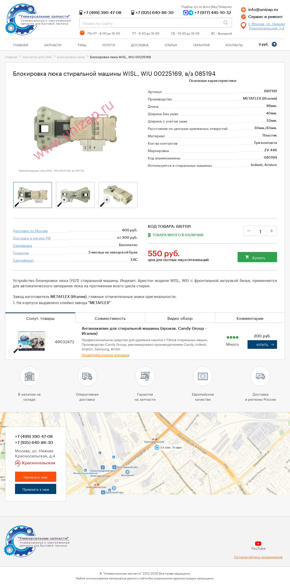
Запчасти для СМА (37, 56)
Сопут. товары (40, 318)
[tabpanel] (32, 195)
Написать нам (36, 477)
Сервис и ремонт (265, 17)
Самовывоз (22, 245)
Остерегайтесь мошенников (258, 557)
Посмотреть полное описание (105, 354)
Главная (20, 44)
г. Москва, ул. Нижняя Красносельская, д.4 (266, 26)
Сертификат (23, 260)
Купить (258, 257)
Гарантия (201, 44)
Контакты (234, 44)
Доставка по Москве (30, 230)
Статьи (171, 44)
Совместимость (110, 318)
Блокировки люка (71, 56)
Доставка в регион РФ (32, 238)
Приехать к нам (35, 489)
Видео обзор (180, 318)
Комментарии (250, 318)
